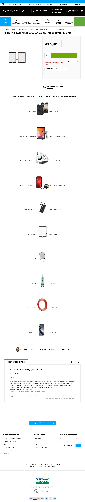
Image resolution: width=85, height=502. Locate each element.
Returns (6, 444)
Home (13, 29)
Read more (18, 4)
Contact (37, 444)
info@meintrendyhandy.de (47, 466)
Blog (36, 441)
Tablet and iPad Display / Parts (54, 395)
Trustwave (63, 4)
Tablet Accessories (27, 395)
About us (38, 438)
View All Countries (41, 447)
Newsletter (7, 453)
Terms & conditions (10, 441)
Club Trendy (8, 450)
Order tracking (9, 447)
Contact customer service (12, 438)
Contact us (49, 4)
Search (25, 11)
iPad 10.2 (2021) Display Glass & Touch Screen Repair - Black (28, 391)
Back (7, 29)
